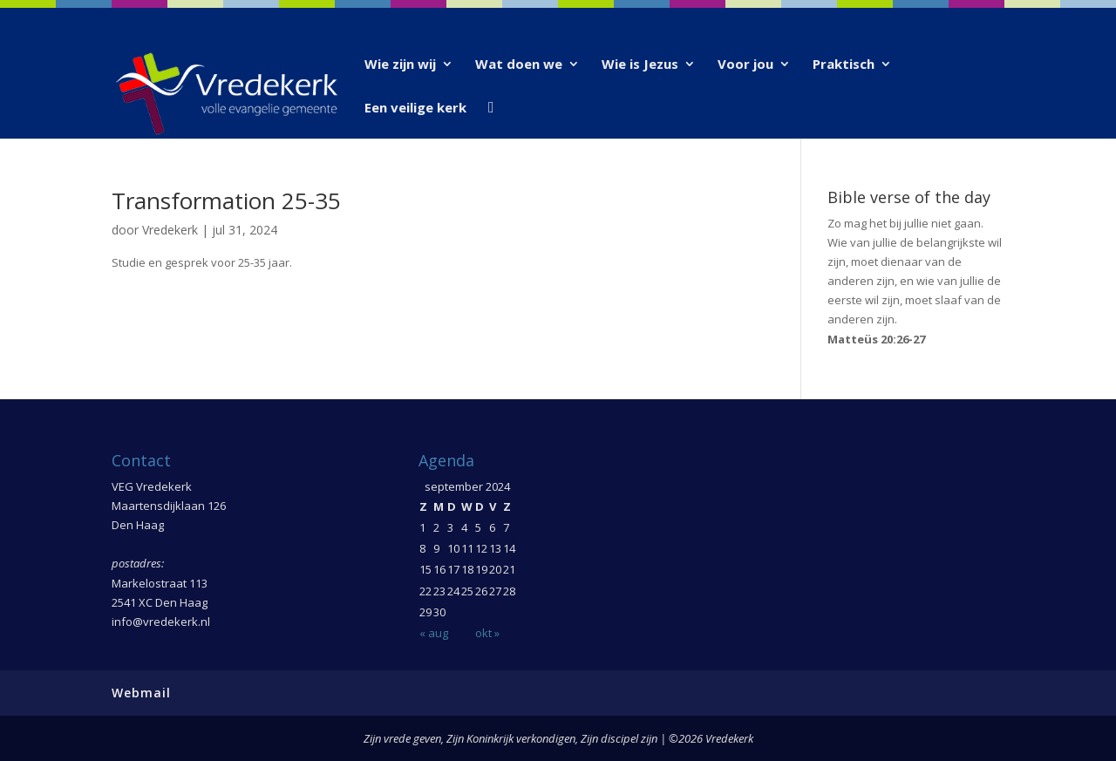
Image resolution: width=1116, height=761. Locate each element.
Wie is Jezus (640, 65)
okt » (487, 633)
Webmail (141, 692)
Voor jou (745, 65)
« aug (433, 633)
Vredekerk (170, 229)
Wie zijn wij (400, 65)
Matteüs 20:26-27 (876, 339)
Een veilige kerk (415, 108)
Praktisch (843, 65)
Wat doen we (518, 65)
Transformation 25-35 (226, 200)
